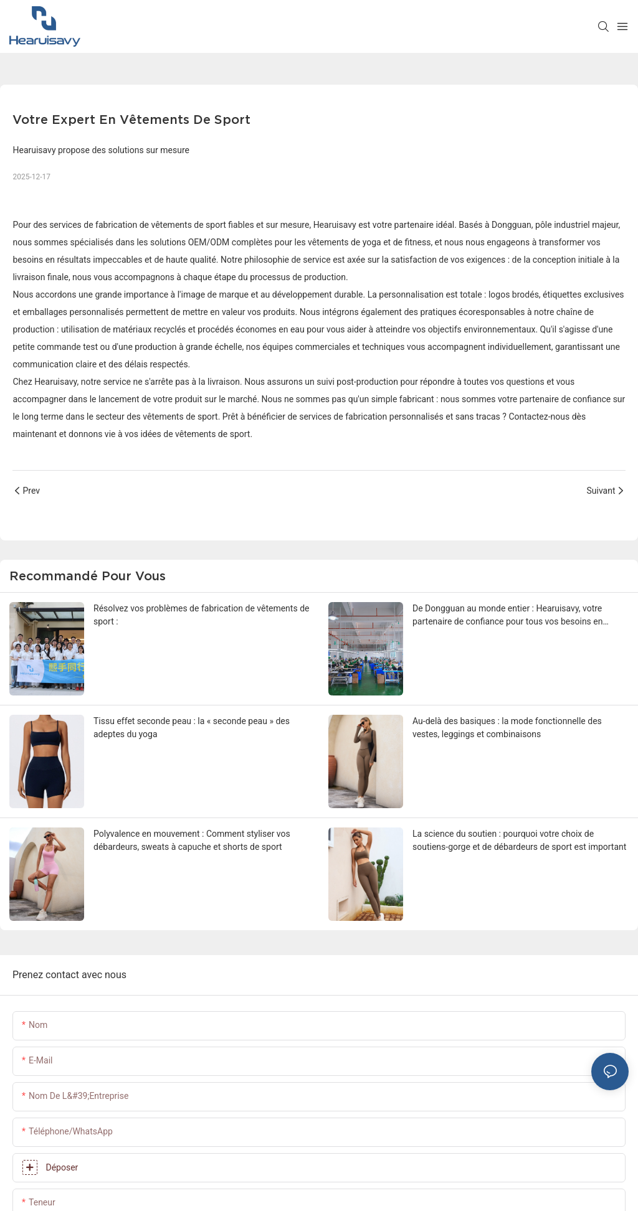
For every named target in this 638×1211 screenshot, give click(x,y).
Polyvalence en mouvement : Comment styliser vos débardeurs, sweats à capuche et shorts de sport (191, 840)
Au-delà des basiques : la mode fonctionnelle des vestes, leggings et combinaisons (507, 727)
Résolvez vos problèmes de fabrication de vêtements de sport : (201, 614)
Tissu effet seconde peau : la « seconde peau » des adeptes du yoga (191, 727)
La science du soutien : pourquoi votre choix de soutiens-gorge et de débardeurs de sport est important (519, 840)
